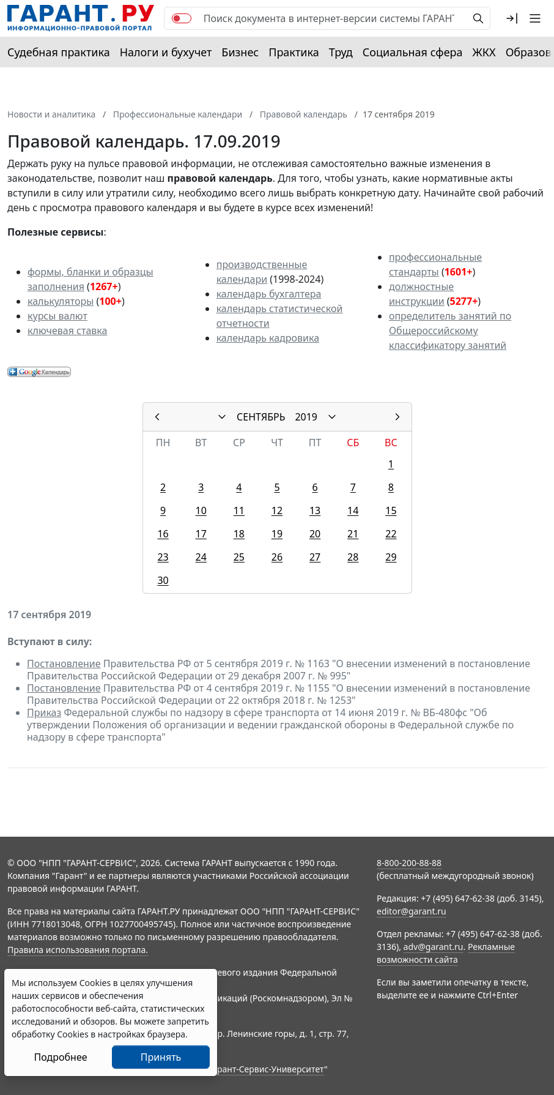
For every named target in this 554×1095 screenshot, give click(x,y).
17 (201, 533)
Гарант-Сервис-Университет (266, 1069)
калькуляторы (61, 301)
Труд (341, 52)
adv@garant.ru (434, 946)
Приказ (44, 712)
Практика (293, 52)
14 (352, 510)
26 (277, 557)
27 (314, 557)
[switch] (181, 18)
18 (239, 533)
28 (352, 557)
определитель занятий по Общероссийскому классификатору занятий (450, 330)
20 (314, 533)
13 (314, 510)
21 (352, 533)
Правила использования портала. (77, 949)
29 (390, 557)
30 (162, 580)
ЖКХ (484, 52)
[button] (511, 18)
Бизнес (240, 52)
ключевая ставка (67, 330)
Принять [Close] (161, 1057)
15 (390, 510)
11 (239, 510)
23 (162, 557)
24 (201, 557)
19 (277, 533)
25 (239, 557)
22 (390, 533)
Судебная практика (58, 52)
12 (277, 510)
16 (162, 533)
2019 (306, 417)
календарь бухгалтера (269, 294)
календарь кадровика (267, 338)
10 (201, 510)
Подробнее (60, 1057)
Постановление (64, 663)
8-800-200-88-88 (409, 863)
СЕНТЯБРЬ (261, 417)
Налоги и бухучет (166, 52)
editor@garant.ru (411, 911)
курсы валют (57, 316)
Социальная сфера (413, 52)
